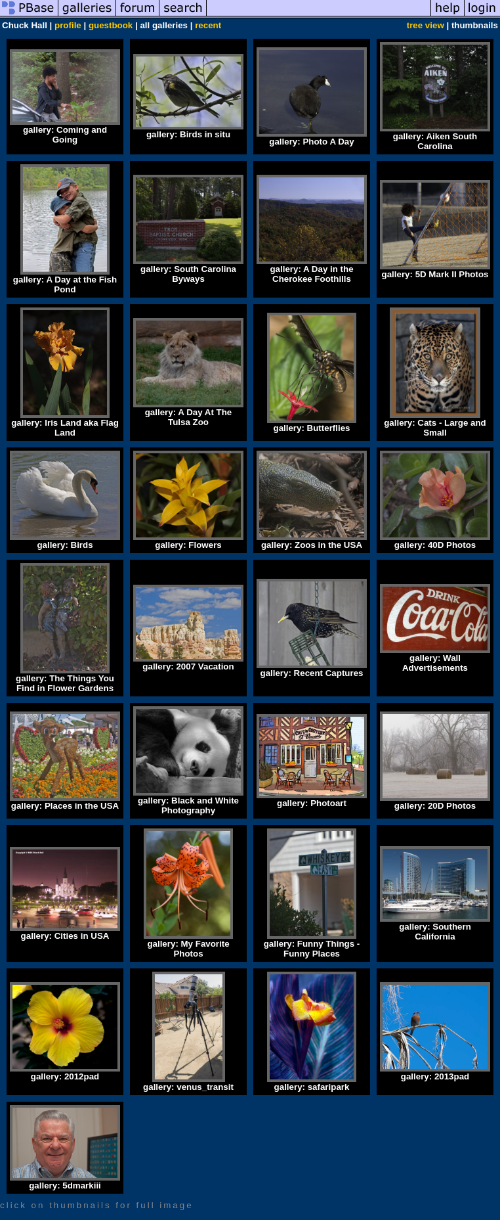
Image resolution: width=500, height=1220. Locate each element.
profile (67, 25)
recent (208, 25)
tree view (425, 25)
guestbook (111, 25)
